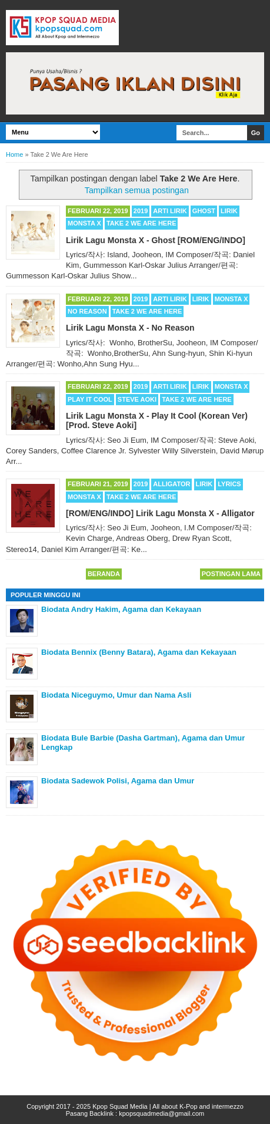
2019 (141, 210)
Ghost (203, 210)
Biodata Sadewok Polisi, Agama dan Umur (117, 780)
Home (14, 154)
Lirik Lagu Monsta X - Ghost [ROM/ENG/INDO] (155, 240)
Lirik (229, 210)
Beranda (104, 573)
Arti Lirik (169, 210)
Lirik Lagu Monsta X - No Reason (130, 327)
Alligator (171, 483)
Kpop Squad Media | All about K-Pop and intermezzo (168, 1106)
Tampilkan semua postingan (137, 190)
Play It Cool (90, 399)
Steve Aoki (137, 399)
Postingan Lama (231, 573)
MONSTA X (84, 223)
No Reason (87, 311)
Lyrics (229, 483)
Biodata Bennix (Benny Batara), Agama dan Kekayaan (138, 652)
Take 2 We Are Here (141, 223)
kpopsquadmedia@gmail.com (161, 1113)
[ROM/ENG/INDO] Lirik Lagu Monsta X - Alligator (160, 513)
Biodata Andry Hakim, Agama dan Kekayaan (121, 609)
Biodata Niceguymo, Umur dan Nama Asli (116, 695)
